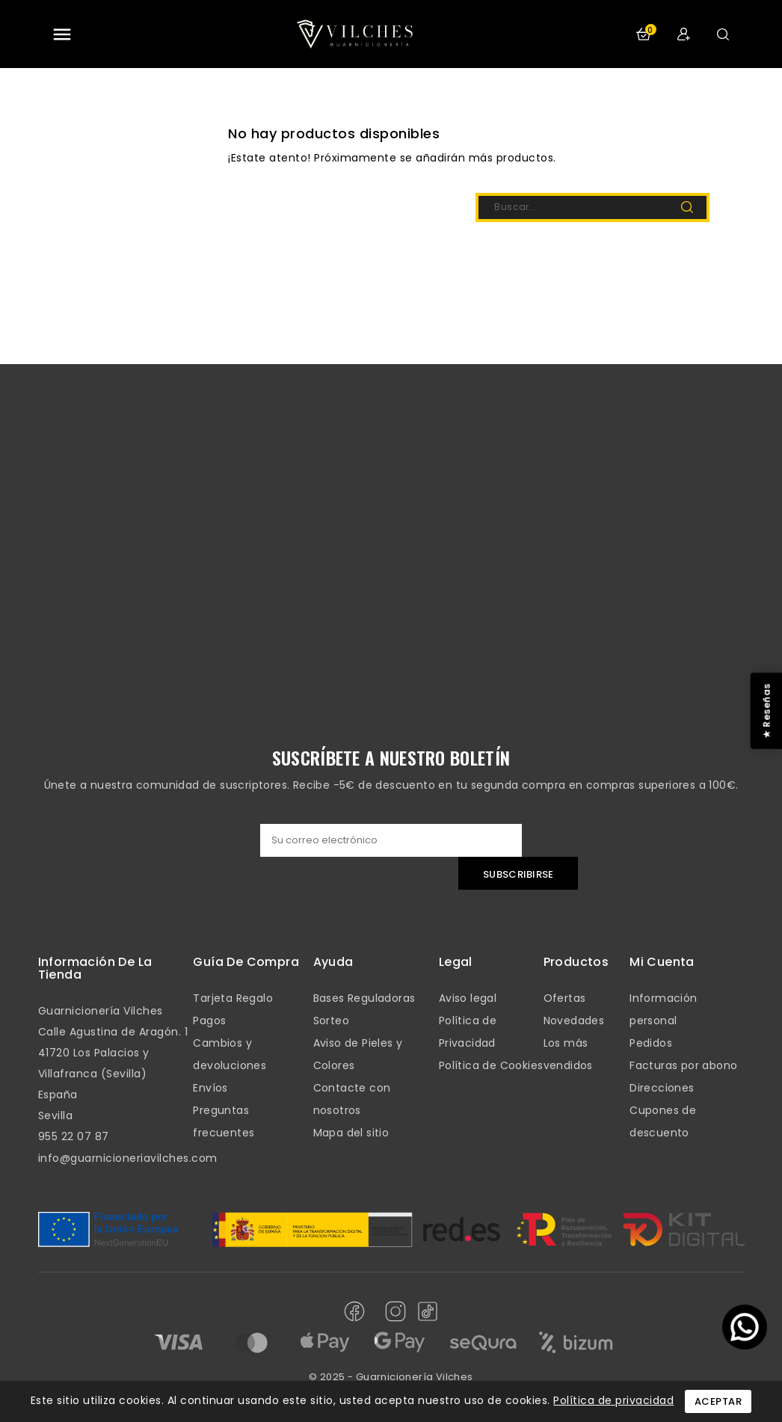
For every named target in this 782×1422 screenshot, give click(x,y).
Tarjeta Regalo (233, 998)
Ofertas (565, 998)
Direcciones (661, 1087)
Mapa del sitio (351, 1132)
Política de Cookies (491, 1065)
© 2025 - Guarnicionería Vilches (390, 1377)
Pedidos (650, 1042)
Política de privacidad (613, 1400)
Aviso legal (467, 998)
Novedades (574, 1020)
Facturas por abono (683, 1065)
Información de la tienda (95, 968)
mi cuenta (662, 961)
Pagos (209, 1020)
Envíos (210, 1087)
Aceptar (718, 1401)
